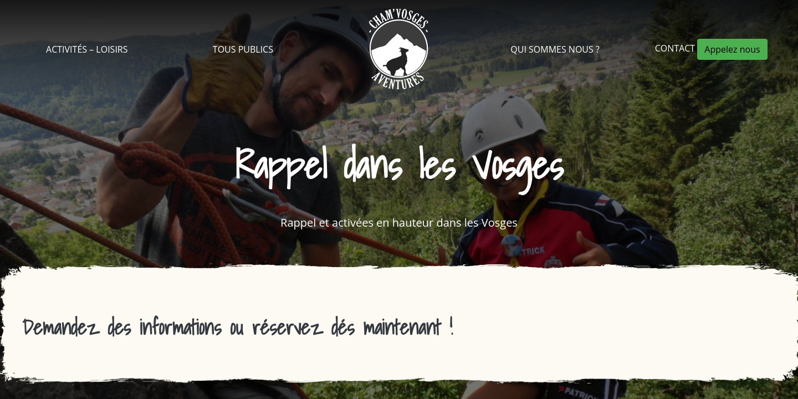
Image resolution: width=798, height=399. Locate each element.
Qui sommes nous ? (555, 49)
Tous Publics (243, 49)
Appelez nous (732, 49)
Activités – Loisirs (86, 49)
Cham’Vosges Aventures (398, 49)
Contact (676, 48)
